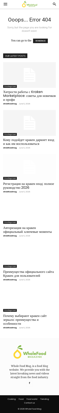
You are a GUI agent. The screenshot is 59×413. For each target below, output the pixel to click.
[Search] (54, 4)
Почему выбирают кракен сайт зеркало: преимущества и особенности (25, 319)
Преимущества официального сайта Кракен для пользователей (28, 273)
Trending (44, 399)
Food (21, 399)
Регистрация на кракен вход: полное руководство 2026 (28, 185)
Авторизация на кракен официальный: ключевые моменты (27, 229)
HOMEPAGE (40, 41)
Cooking (12, 399)
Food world (32, 399)
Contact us (29, 402)
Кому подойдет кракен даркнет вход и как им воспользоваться (28, 142)
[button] (5, 4)
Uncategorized (10, 86)
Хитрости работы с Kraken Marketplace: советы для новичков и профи (29, 96)
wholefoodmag (10, 103)
